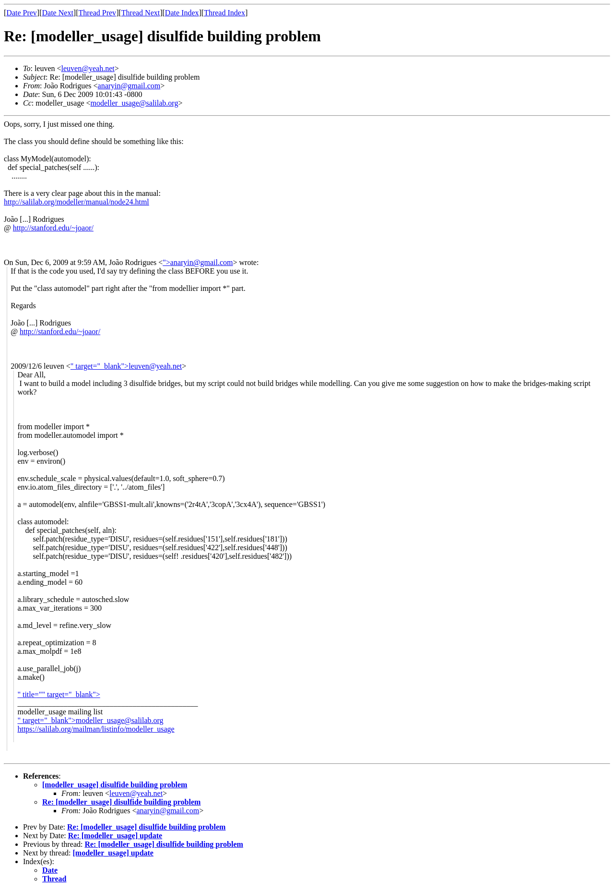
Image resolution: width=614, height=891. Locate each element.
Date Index (182, 13)
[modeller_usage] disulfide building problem (114, 785)
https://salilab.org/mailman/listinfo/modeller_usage (95, 729)
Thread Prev (97, 13)
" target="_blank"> (100, 366)
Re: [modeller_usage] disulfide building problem (121, 802)
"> (166, 262)
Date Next (57, 13)
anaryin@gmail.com (129, 86)
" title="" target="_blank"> (58, 694)
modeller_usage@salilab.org (134, 103)
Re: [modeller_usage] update (115, 835)
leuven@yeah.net (88, 68)
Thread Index (224, 13)
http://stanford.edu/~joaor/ (53, 228)
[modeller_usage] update (113, 853)
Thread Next (140, 13)
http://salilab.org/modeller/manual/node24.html (76, 202)
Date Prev (21, 13)
